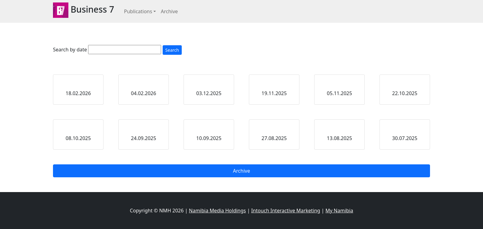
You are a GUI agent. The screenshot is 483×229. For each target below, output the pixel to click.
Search (172, 50)
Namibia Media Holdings (217, 210)
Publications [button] (138, 11)
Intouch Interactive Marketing (285, 210)
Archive (169, 11)
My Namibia (339, 210)
